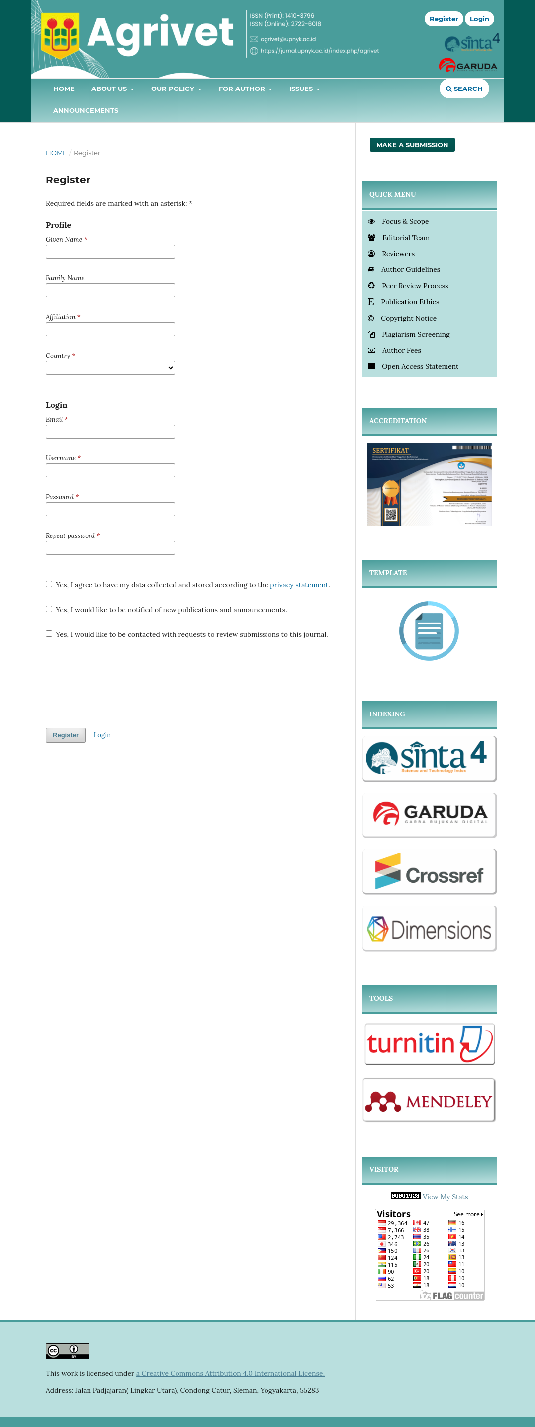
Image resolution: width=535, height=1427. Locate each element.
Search (464, 88)
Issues (302, 88)
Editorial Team (399, 237)
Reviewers (391, 253)
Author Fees (394, 350)
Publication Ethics (403, 301)
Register (444, 19)
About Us (110, 88)
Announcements (85, 110)
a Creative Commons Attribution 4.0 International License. (230, 1373)
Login (479, 19)
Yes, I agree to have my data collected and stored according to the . (188, 584)
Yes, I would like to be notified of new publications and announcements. (166, 609)
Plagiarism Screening (408, 334)
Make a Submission (412, 145)
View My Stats (445, 1196)
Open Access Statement (413, 366)
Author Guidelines (404, 269)
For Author (243, 88)
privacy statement (299, 584)
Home (64, 88)
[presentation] (121, 683)
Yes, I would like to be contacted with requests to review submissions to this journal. (187, 634)
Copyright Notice (402, 318)
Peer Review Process (408, 285)
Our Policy (173, 88)
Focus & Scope (398, 221)
